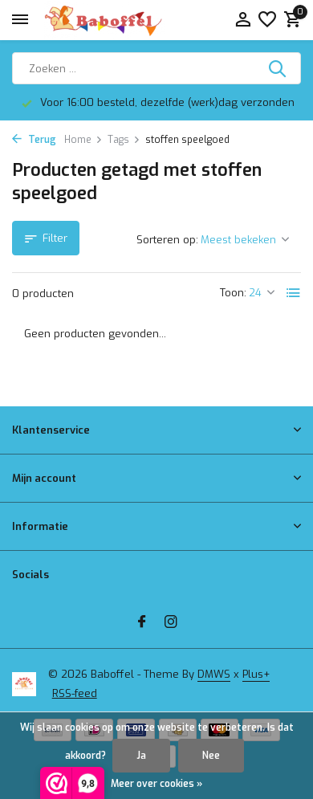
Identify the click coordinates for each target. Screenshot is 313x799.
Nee (211, 755)
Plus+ (256, 674)
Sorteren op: (167, 240)
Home (83, 139)
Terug (34, 139)
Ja (141, 755)
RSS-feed (74, 693)
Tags (124, 139)
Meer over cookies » (156, 783)
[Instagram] (171, 623)
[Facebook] (142, 623)
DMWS (213, 674)
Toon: (233, 293)
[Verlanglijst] (267, 20)
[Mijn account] (242, 20)
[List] (294, 293)
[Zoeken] (156, 68)
